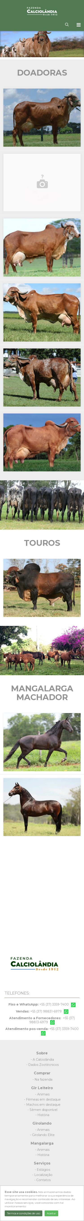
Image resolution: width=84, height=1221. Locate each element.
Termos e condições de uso (23, 1213)
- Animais (42, 1094)
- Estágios (42, 1170)
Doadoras (42, 73)
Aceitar (51, 1213)
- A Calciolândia (42, 1060)
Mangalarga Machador (42, 692)
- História (42, 1115)
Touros (42, 543)
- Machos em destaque (42, 1105)
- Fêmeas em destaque (42, 1099)
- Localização (42, 1175)
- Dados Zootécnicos (42, 1065)
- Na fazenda (42, 1079)
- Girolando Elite (42, 1135)
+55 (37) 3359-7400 (54, 1004)
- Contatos (42, 1180)
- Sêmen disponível (42, 1110)
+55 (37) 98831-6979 (46, 1011)
